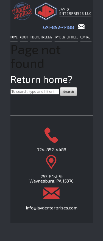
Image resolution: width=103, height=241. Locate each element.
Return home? (41, 79)
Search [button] (68, 91)
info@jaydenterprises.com (51, 207)
